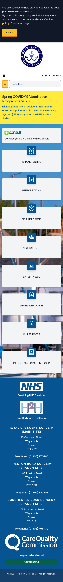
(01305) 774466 (38, 456)
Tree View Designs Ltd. (26, 574)
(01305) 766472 (38, 528)
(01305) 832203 (38, 492)
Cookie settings (20, 23)
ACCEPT (10, 32)
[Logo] (31, 56)
